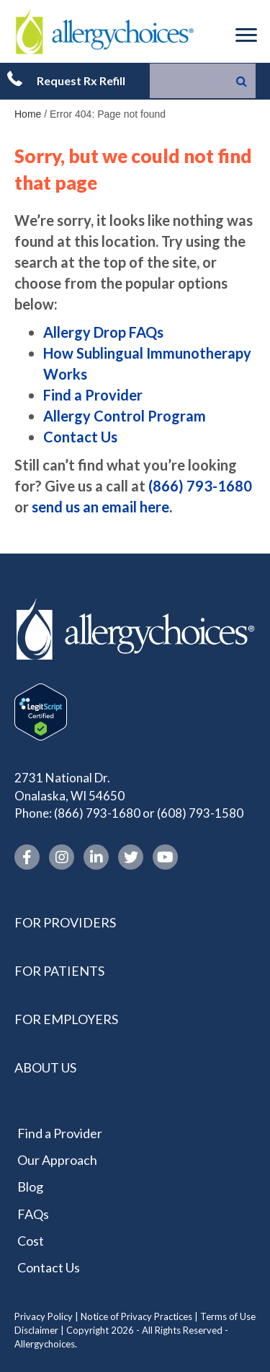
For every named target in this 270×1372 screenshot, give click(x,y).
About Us (45, 1067)
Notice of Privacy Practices (136, 1316)
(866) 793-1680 (200, 485)
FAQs (33, 1214)
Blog (30, 1186)
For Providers (65, 922)
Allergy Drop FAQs (103, 332)
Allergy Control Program (124, 415)
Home (27, 114)
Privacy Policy (43, 1316)
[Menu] (246, 35)
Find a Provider (93, 394)
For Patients (59, 971)
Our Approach (57, 1160)
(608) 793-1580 (200, 813)
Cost (30, 1241)
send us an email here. (102, 506)
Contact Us (80, 436)
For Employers (66, 1019)
